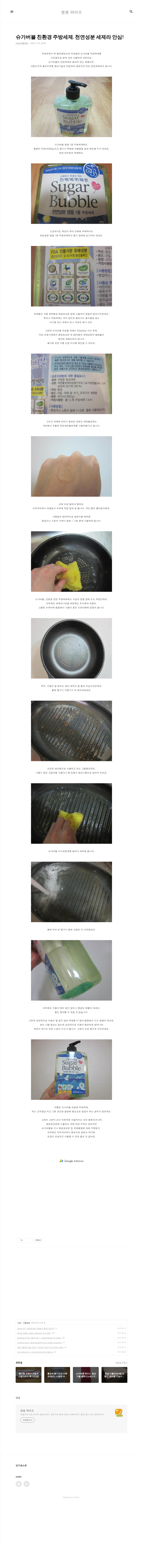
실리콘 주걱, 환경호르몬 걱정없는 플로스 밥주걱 (35, 1367)
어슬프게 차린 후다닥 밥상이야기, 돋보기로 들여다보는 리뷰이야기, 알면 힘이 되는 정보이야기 (62, 1453)
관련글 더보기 (121, 1401)
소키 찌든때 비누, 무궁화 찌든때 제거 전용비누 (35, 1391)
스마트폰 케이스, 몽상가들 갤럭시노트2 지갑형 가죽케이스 (39, 1381)
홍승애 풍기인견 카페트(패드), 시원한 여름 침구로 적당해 (39, 1377)
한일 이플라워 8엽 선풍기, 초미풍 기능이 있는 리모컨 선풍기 (40, 1386)
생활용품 (26, 1361)
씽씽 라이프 (27, 1449)
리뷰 (19, 1361)
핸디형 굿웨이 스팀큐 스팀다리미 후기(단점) (34, 1372)
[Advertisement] (71, 68)
